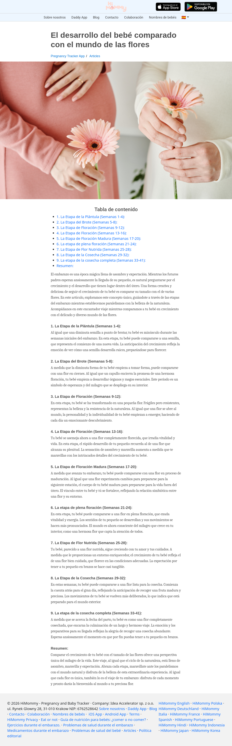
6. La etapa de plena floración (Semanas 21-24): (96, 243)
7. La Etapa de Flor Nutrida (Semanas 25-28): (94, 249)
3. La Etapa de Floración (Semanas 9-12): (91, 227)
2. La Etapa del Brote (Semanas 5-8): (87, 222)
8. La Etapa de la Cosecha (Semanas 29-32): (93, 254)
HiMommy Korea (206, 730)
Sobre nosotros (55, 17)
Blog (96, 17)
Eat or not (49, 719)
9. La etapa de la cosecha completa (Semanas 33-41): (101, 260)
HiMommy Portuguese (194, 719)
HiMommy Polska (207, 703)
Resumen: (65, 265)
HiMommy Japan (175, 730)
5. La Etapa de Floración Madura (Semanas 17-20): (99, 238)
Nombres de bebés (162, 17)
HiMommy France (185, 714)
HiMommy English (174, 703)
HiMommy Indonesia (207, 725)
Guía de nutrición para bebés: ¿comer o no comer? (103, 719)
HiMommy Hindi (172, 725)
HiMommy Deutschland (179, 708)
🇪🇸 (183, 17)
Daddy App (79, 17)
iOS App (95, 714)
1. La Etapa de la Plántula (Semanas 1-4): (91, 216)
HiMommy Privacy (22, 719)
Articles (94, 56)
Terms (134, 714)
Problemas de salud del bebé (96, 730)
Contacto (111, 17)
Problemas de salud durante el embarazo (98, 725)
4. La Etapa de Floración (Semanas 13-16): (92, 233)
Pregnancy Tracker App (68, 56)
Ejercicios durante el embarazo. (33, 725)
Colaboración (133, 17)
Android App (115, 714)
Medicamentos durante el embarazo (38, 730)
